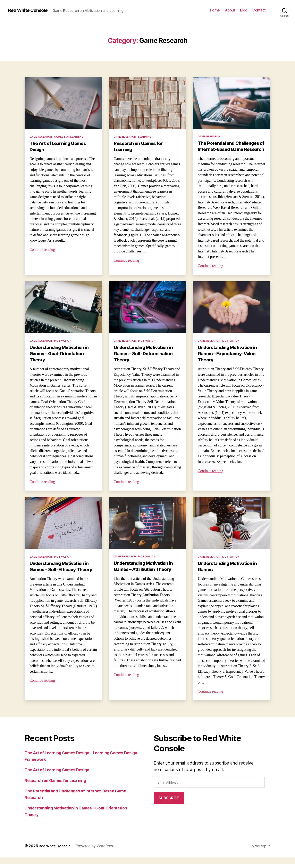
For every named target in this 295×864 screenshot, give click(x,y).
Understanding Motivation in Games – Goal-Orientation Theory (61, 360)
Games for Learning (69, 136)
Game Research (41, 136)
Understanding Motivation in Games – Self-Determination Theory (145, 360)
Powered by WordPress (97, 852)
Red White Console (29, 10)
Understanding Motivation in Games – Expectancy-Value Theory (229, 360)
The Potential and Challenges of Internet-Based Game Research (230, 149)
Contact (259, 10)
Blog (243, 10)
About (230, 10)
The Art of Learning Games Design (59, 146)
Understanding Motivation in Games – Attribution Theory (145, 572)
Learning (144, 136)
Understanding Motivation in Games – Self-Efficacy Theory (62, 573)
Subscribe (169, 804)
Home (215, 10)
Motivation (62, 347)
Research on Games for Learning (139, 146)
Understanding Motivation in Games (229, 573)
